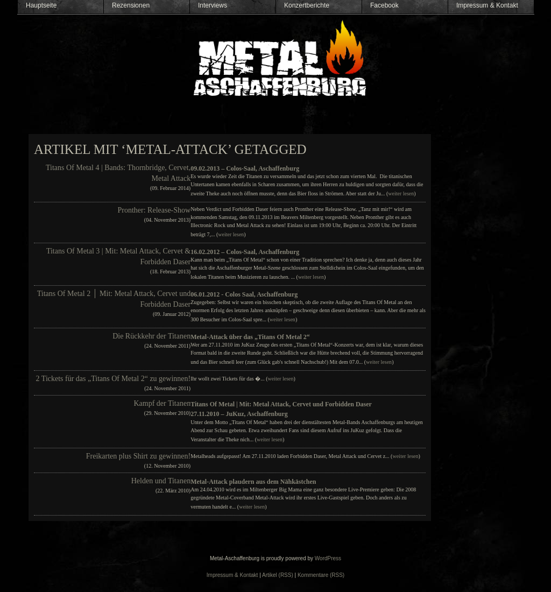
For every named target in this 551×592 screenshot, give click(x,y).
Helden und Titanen (160, 481)
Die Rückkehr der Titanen (151, 336)
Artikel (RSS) (277, 575)
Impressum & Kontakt (487, 5)
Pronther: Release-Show (153, 210)
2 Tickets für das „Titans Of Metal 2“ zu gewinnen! (113, 379)
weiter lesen (401, 193)
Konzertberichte (306, 5)
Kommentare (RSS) (321, 575)
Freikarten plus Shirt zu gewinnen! (138, 456)
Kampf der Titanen (161, 403)
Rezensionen (131, 5)
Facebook (384, 5)
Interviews (212, 5)
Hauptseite (41, 5)
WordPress (328, 558)
